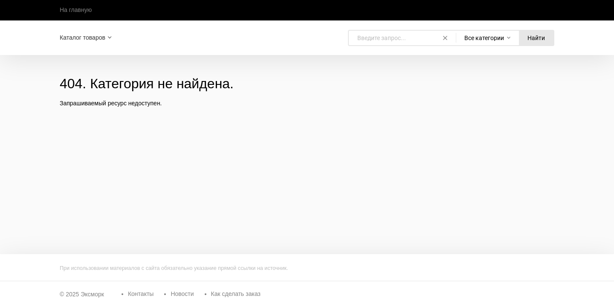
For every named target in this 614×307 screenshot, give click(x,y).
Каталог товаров (82, 37)
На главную (76, 9)
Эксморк (92, 294)
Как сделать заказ (236, 293)
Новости (182, 293)
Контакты (141, 293)
